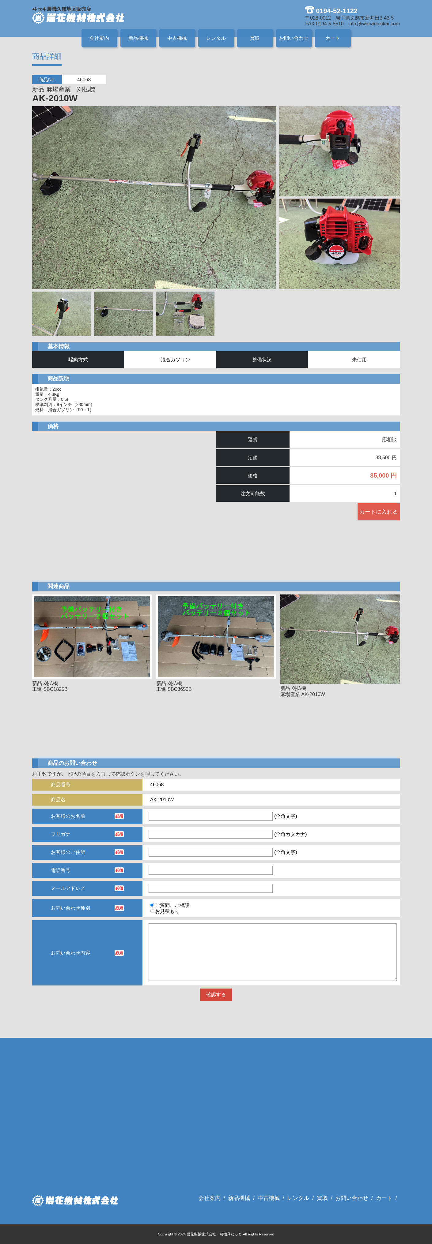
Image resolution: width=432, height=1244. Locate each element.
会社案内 (99, 38)
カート (332, 38)
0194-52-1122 (337, 11)
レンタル (216, 38)
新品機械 (138, 38)
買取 (255, 38)
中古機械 (177, 38)
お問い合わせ (294, 38)
